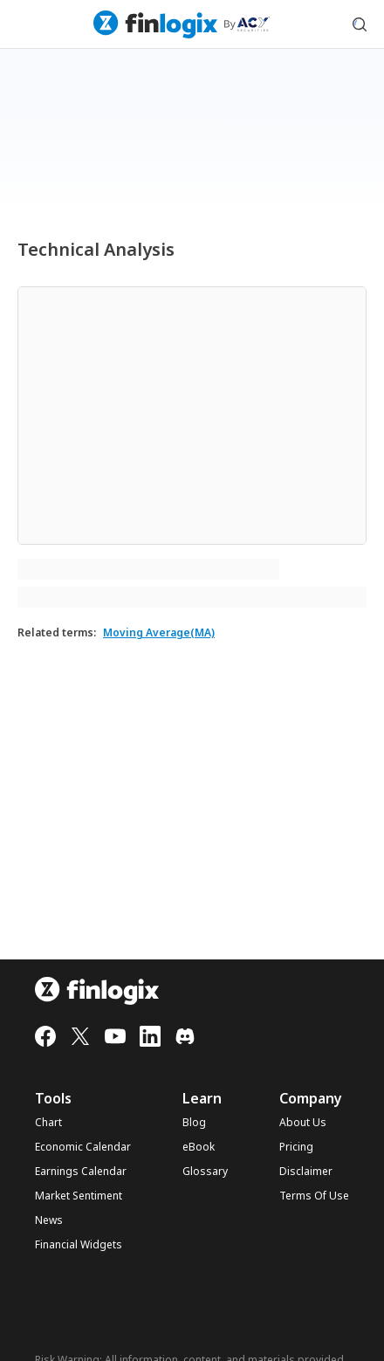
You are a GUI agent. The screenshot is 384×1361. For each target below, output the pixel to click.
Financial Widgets (78, 1245)
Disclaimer (306, 1172)
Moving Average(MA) (159, 632)
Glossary (205, 1172)
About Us (302, 1123)
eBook (198, 1147)
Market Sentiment (78, 1196)
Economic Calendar (83, 1147)
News (49, 1220)
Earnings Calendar (81, 1172)
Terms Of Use (314, 1196)
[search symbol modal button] (359, 24)
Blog (194, 1123)
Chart (48, 1123)
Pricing (296, 1147)
